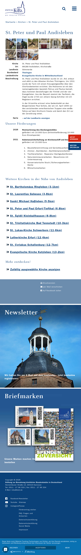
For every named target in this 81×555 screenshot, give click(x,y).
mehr (67, 548)
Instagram (15, 506)
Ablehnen (14, 548)
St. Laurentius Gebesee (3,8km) (31, 194)
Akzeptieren (40, 548)
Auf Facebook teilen (50, 291)
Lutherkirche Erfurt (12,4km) (29, 237)
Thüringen (27, 72)
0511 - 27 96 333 (17, 487)
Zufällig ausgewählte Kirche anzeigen (35, 269)
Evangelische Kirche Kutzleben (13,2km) (37, 252)
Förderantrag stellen (27, 510)
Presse (22, 506)
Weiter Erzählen (74, 146)
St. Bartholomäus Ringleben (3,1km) (34, 186)
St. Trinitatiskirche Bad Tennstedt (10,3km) (39, 223)
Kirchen (22, 22)
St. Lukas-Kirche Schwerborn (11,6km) (36, 230)
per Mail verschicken (51, 287)
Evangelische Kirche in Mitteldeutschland (42, 76)
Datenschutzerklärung (28, 520)
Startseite (10, 22)
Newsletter (23, 499)
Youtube (14, 502)
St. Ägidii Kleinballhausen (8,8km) (33, 215)
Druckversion (47, 283)
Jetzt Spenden (74, 138)
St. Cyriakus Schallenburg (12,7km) (34, 244)
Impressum (23, 530)
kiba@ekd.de (17, 490)
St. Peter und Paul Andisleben (43, 22)
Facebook (15, 499)
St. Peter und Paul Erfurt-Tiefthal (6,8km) (38, 208)
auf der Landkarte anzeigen (37, 118)
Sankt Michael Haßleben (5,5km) (32, 201)
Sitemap (22, 502)
